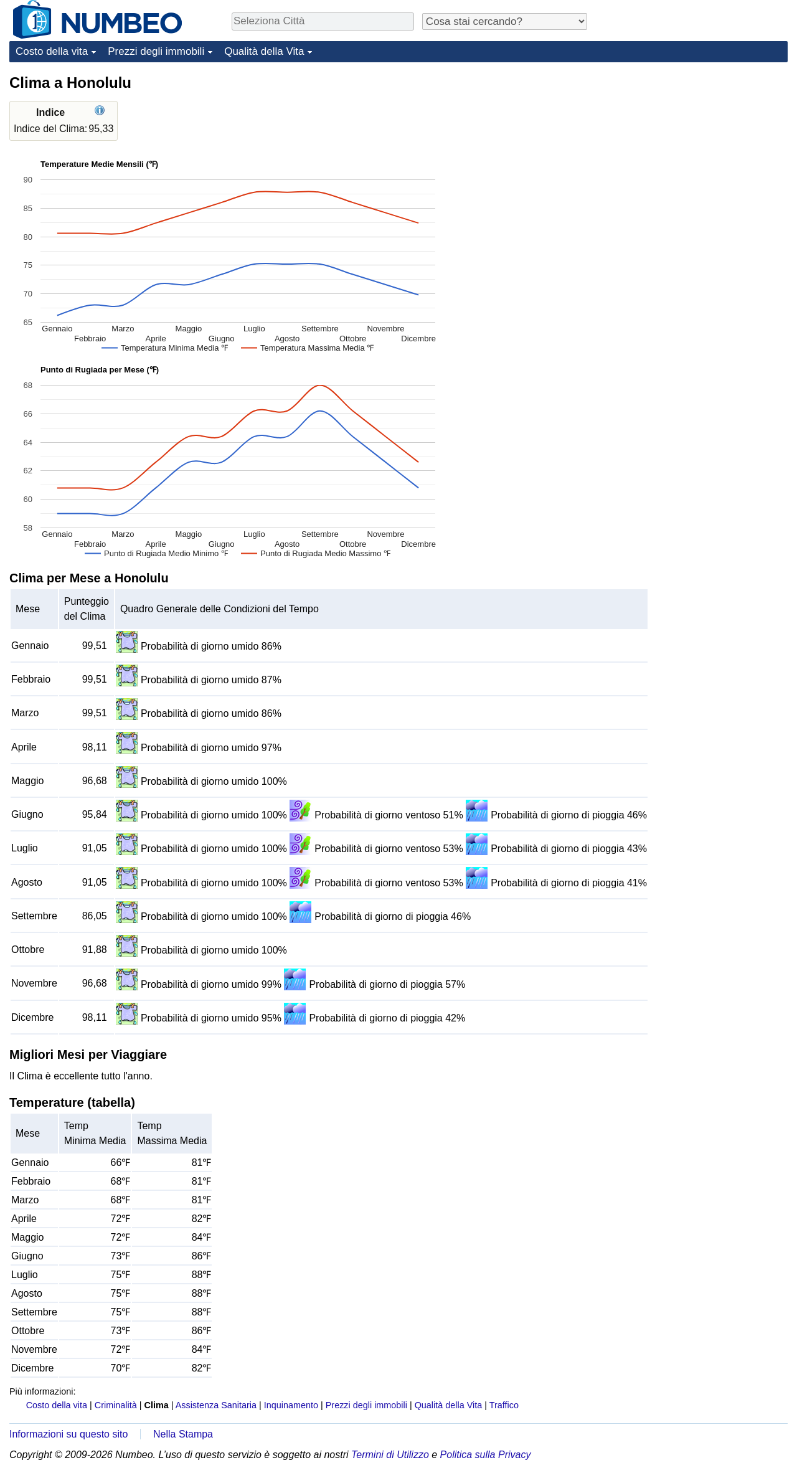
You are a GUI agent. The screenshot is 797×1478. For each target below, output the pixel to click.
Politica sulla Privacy (485, 1454)
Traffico (504, 1405)
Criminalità (116, 1405)
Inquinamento (291, 1405)
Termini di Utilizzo (390, 1454)
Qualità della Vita (264, 51)
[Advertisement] (694, 151)
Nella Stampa (183, 1434)
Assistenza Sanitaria (216, 1405)
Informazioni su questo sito (68, 1434)
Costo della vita (52, 51)
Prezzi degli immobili (156, 51)
